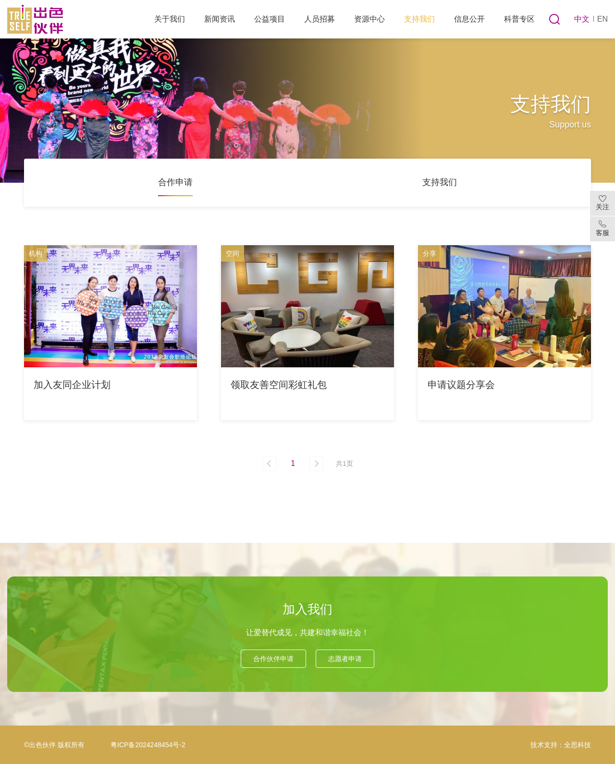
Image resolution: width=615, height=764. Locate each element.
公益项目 (269, 19)
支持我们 (419, 19)
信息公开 (469, 19)
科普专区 (519, 19)
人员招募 (319, 19)
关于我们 (169, 19)
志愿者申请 (345, 659)
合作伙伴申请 (273, 659)
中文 (582, 19)
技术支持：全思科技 (560, 745)
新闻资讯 (219, 19)
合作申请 (175, 182)
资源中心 (369, 19)
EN (602, 19)
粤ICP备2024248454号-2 (148, 745)
